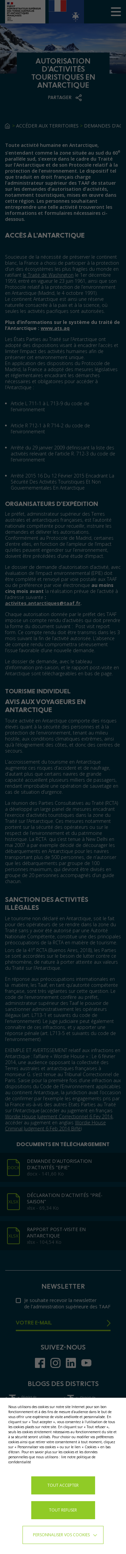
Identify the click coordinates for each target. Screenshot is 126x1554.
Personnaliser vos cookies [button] (61, 1535)
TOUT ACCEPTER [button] (63, 1485)
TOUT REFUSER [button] (63, 1510)
